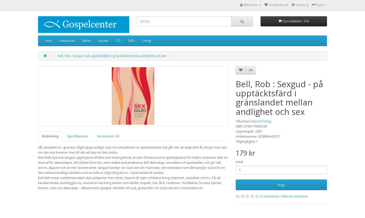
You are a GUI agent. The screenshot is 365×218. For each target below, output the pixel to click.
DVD (131, 41)
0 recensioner (270, 196)
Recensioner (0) (108, 136)
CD (118, 41)
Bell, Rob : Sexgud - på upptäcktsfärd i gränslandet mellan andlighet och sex (112, 56)
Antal (239, 162)
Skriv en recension (295, 196)
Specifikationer (77, 136)
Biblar (86, 41)
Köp (281, 184)
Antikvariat (67, 41)
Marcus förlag (261, 121)
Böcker (104, 41)
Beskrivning (50, 136)
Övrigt (146, 41)
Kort (49, 41)
